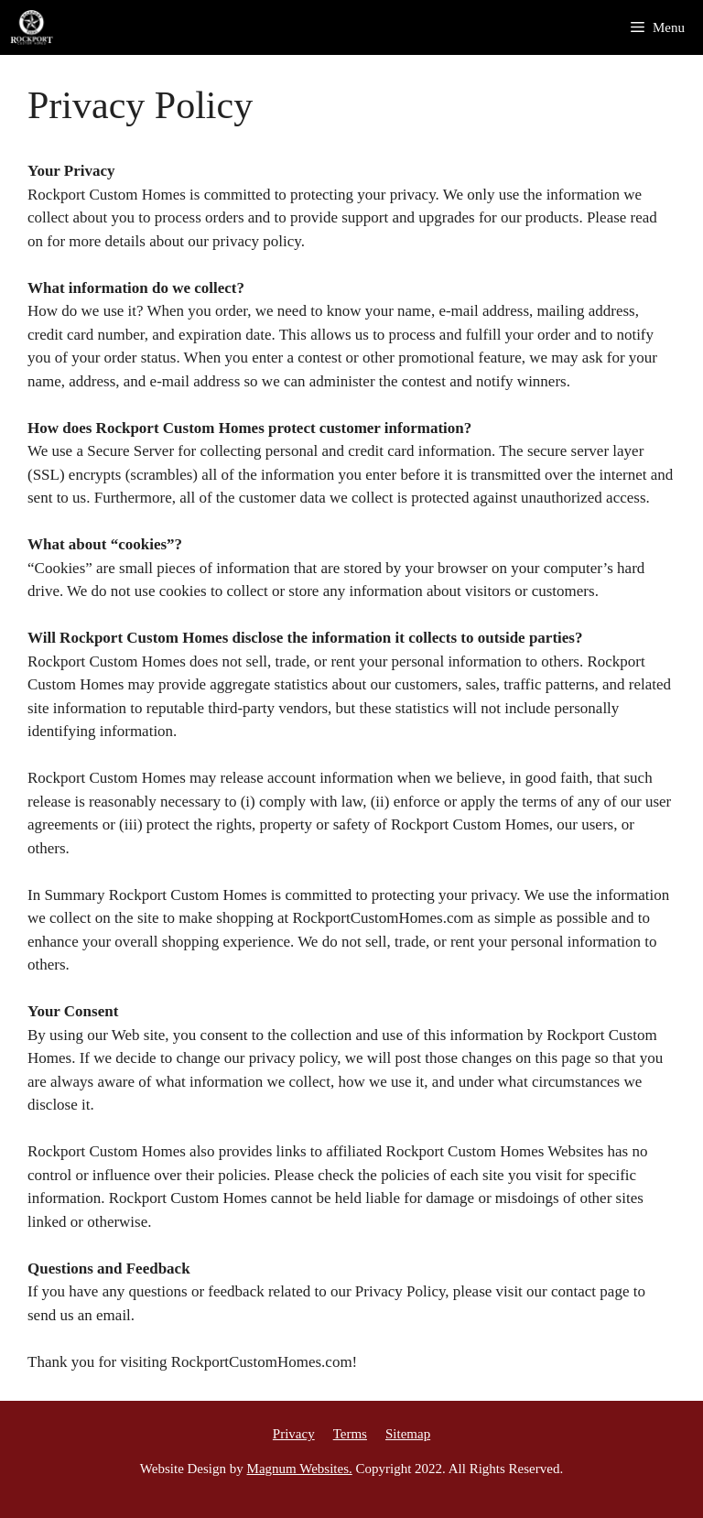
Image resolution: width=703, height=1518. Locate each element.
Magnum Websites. (299, 1468)
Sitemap (407, 1433)
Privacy (294, 1433)
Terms (350, 1433)
